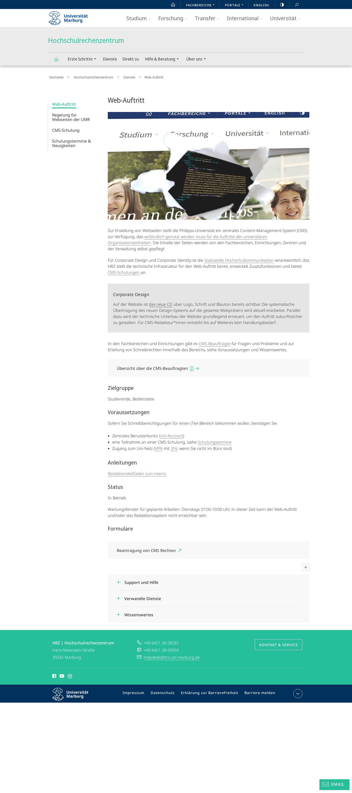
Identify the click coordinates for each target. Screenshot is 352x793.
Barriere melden (258, 692)
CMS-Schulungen (124, 270)
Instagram (70, 674)
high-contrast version (279, 4)
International (246, 18)
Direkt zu (130, 59)
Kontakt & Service (278, 642)
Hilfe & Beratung (163, 59)
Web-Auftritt (64, 102)
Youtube (61, 674)
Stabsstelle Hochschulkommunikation (238, 258)
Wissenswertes (138, 612)
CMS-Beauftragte (214, 341)
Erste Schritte (83, 59)
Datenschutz (166, 692)
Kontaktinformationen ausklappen (297, 691)
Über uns (197, 59)
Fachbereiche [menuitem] (201, 5)
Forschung (174, 18)
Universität (286, 18)
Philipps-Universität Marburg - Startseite (72, 16)
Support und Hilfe (141, 580)
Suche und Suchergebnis (294, 4)
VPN (159, 446)
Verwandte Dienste (142, 596)
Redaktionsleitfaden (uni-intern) (137, 471)
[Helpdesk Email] (334, 784)
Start (171, 4)
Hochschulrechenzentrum (58, 61)
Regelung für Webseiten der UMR (71, 115)
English (261, 5)
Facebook (54, 674)
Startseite (55, 76)
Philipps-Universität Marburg (74, 695)
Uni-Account (171, 433)
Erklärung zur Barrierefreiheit (211, 692)
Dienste (110, 59)
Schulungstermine (214, 440)
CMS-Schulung (65, 128)
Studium (140, 18)
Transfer (208, 18)
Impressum (139, 692)
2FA (174, 446)
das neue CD (160, 302)
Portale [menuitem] (235, 5)
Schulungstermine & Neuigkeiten (71, 141)
